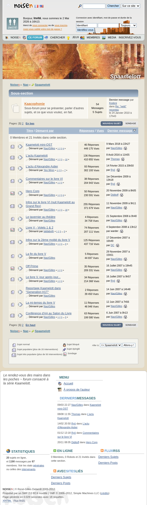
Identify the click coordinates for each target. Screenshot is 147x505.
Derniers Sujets (108, 457)
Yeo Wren (48, 170)
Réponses (86, 130)
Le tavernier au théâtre (40, 217)
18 (66, 210)
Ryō (113, 169)
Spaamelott (127, 76)
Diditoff (114, 194)
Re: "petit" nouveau (117, 108)
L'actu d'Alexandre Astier (42, 166)
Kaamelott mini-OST (39, 144)
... (64, 159)
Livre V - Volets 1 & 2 (39, 227)
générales (38, 465)
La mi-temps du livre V (40, 302)
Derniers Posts (108, 462)
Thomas (115, 159)
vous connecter (40, 25)
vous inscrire (61, 25)
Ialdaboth (48, 231)
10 (66, 159)
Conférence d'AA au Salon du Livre (49, 313)
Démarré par (45, 130)
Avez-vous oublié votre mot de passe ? (42, 29)
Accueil (68, 383)
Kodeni (113, 103)
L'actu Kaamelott (37, 155)
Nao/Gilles (49, 148)
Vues (100, 130)
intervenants (28, 469)
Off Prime (32, 266)
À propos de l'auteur (77, 389)
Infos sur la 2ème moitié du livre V (48, 240)
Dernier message (122, 130)
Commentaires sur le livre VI (44, 178)
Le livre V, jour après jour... (43, 277)
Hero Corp (32, 191)
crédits (104, 493)
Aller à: (95, 345)
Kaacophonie (34, 104)
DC (112, 245)
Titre (29, 130)
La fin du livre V (36, 254)
